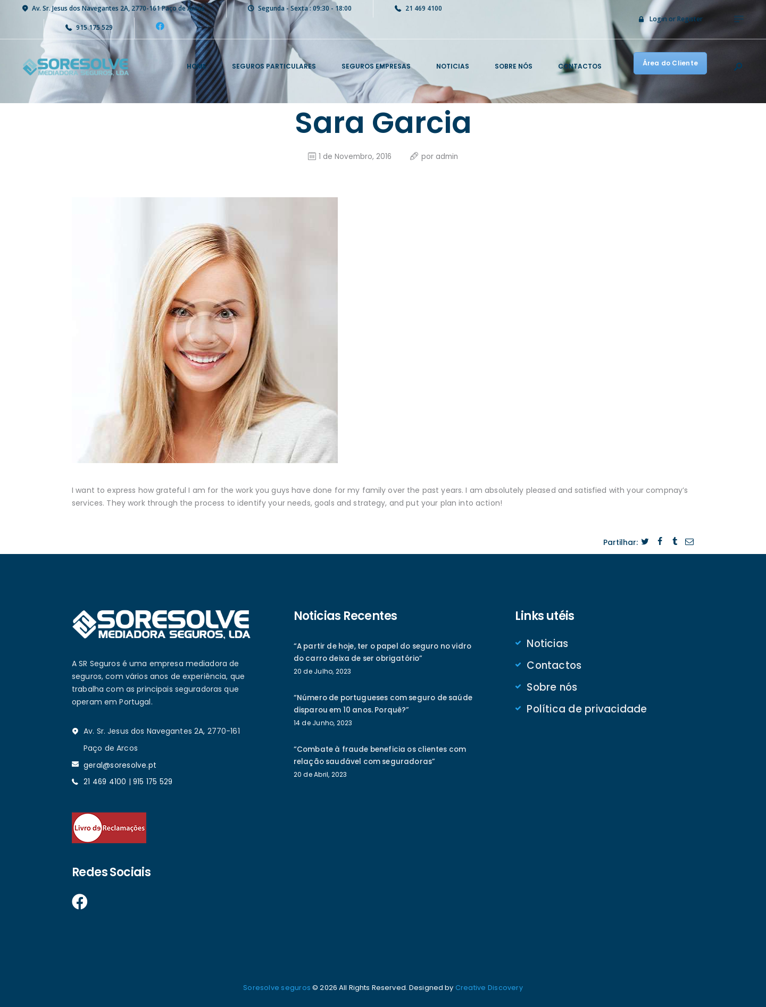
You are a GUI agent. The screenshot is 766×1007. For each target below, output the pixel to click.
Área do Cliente (670, 63)
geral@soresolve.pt (120, 764)
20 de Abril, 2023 (320, 776)
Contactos (554, 665)
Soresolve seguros (277, 986)
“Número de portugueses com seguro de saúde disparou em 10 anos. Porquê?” (374, 704)
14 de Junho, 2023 (323, 723)
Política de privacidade (586, 709)
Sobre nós (552, 687)
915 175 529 (154, 780)
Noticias (548, 642)
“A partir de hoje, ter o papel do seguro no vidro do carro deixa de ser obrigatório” (376, 652)
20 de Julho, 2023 (322, 671)
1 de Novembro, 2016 (354, 155)
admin (448, 155)
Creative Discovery (488, 986)
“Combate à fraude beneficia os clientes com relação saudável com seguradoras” (383, 757)
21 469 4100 (105, 780)
